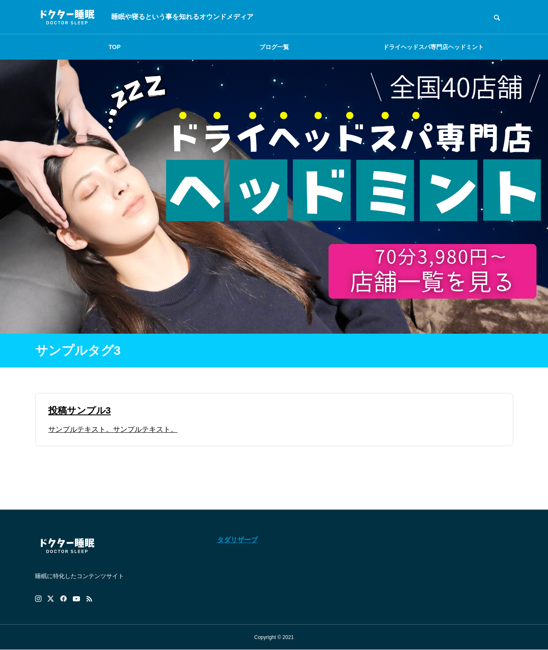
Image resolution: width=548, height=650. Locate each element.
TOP (115, 47)
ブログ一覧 (274, 47)
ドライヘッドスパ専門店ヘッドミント (433, 47)
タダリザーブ (237, 539)
